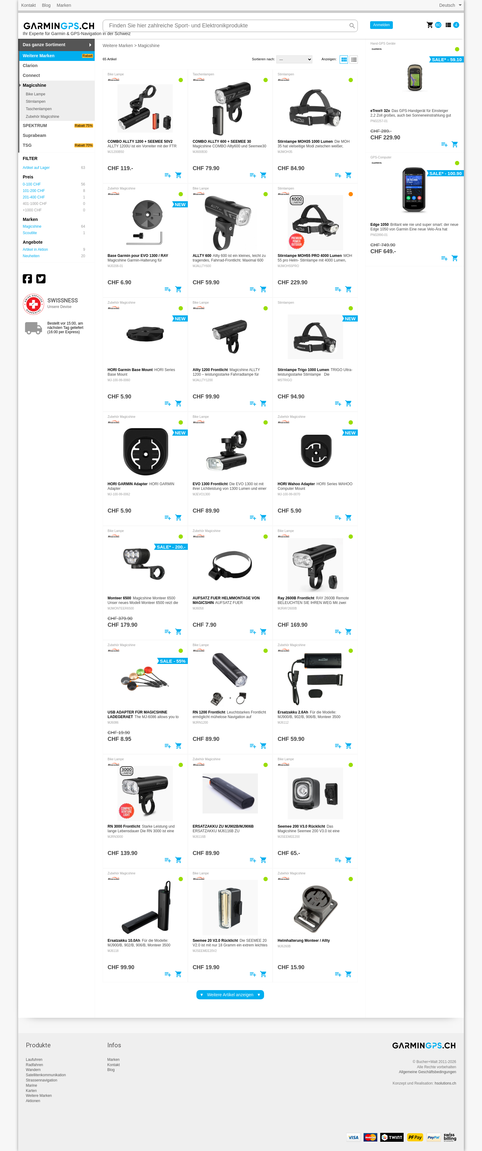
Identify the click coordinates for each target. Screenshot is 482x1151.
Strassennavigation (41, 1080)
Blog (46, 5)
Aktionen (33, 1101)
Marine (31, 1085)
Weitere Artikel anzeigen (230, 994)
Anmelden (381, 25)
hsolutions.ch (445, 1083)
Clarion (30, 65)
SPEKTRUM (58, 125)
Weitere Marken (58, 55)
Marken (64, 5)
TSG (58, 145)
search (352, 26)
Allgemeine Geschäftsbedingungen (427, 1072)
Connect (31, 75)
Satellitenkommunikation (46, 1075)
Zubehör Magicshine (42, 116)
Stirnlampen (35, 101)
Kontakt (28, 5)
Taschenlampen (39, 109)
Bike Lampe (35, 94)
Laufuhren (34, 1059)
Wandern (33, 1070)
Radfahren (34, 1065)
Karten (31, 1091)
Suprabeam (34, 135)
